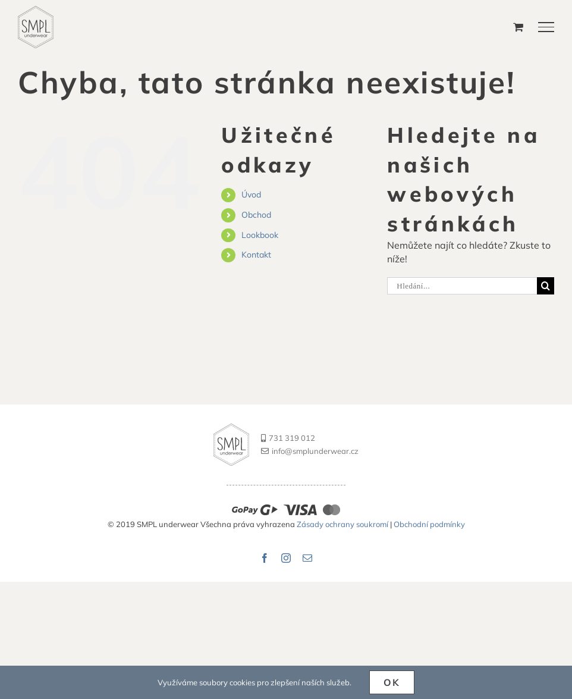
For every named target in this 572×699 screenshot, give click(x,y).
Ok (392, 682)
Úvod (251, 194)
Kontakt (256, 254)
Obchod (256, 214)
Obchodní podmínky (429, 524)
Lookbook (259, 235)
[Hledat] (545, 285)
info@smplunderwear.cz (310, 451)
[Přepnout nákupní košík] (518, 26)
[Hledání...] (462, 285)
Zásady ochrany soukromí (343, 524)
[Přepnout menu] (546, 27)
